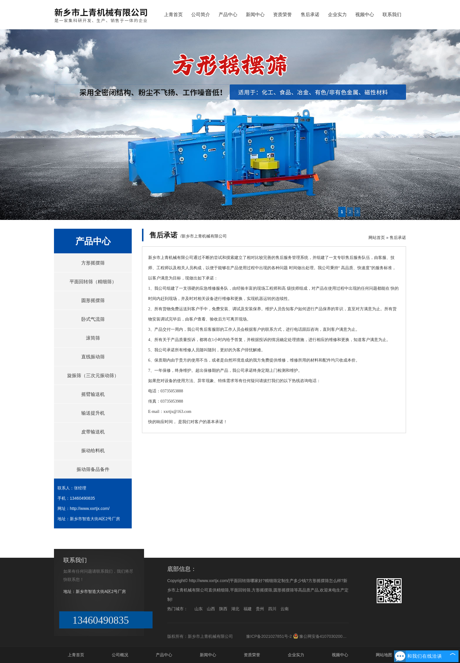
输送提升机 (93, 413)
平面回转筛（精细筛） (93, 281)
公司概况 (120, 654)
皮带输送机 (93, 431)
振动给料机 (93, 450)
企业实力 (337, 14)
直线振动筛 (93, 356)
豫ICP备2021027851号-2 (269, 636)
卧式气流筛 (93, 319)
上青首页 (173, 14)
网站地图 (384, 654)
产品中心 (228, 14)
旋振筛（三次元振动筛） (93, 375)
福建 (247, 608)
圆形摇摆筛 (93, 300)
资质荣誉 (282, 14)
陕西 (223, 608)
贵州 (260, 608)
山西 (211, 608)
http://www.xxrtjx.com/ (89, 508)
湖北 (235, 608)
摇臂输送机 (93, 394)
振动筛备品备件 (93, 469)
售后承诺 (310, 14)
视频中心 (364, 14)
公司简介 (200, 14)
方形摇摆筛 (93, 262)
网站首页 (376, 237)
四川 (272, 608)
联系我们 (392, 14)
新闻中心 (255, 14)
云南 (284, 608)
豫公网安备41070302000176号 (324, 636)
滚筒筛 (93, 337)
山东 (199, 608)
